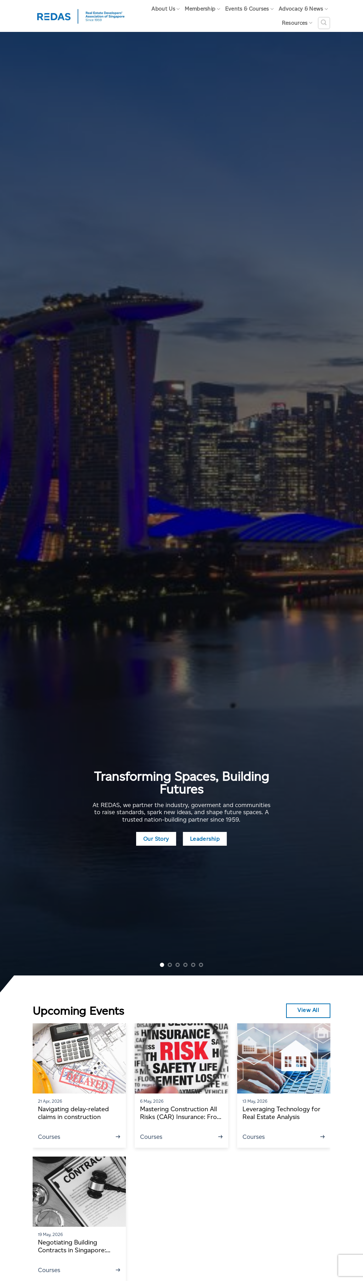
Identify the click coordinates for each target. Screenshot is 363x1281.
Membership (202, 9)
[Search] (324, 23)
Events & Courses (249, 9)
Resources (297, 22)
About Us (165, 9)
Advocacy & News (303, 9)
